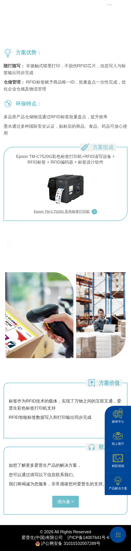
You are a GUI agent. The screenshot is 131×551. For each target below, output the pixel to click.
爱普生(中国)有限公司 (42, 538)
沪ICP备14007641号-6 (86, 538)
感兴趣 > (65, 501)
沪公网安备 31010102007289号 (65, 543)
